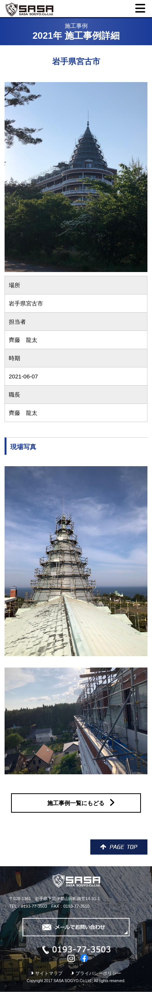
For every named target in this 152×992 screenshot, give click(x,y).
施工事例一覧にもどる (81, 802)
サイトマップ (46, 973)
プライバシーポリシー (96, 973)
